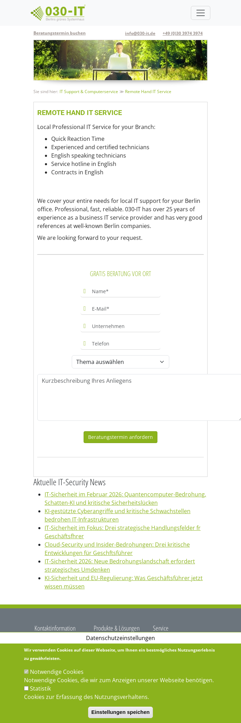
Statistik (40, 688)
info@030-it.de (140, 33)
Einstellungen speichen (120, 712)
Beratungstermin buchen (59, 33)
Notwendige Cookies (57, 672)
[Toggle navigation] (200, 13)
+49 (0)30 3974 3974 (183, 33)
